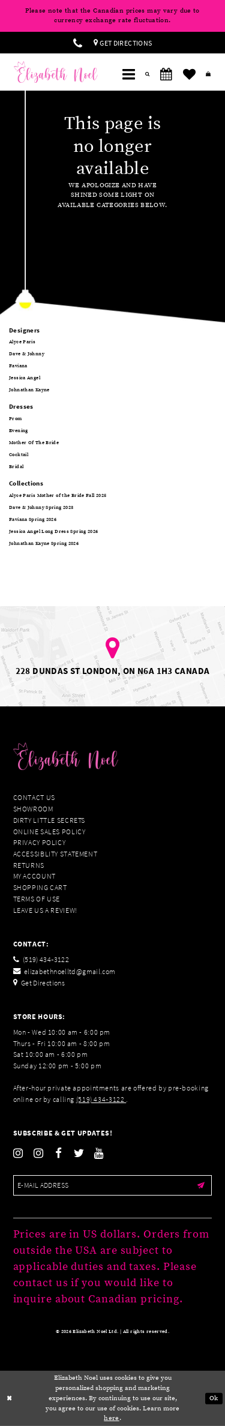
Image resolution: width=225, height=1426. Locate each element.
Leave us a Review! (45, 910)
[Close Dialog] (9, 1398)
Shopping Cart (40, 887)
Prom (15, 419)
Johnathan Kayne (29, 390)
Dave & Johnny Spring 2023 (41, 508)
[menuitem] (77, 42)
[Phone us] (77, 42)
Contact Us (34, 797)
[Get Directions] (123, 42)
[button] (128, 74)
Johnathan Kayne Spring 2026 (44, 544)
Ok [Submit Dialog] (213, 1398)
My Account (34, 875)
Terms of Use (37, 898)
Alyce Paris (22, 342)
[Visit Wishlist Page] (189, 74)
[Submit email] (201, 1185)
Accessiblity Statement (55, 853)
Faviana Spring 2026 (32, 520)
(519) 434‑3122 (101, 1099)
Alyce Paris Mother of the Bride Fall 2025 (57, 496)
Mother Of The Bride (34, 443)
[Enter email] (112, 1185)
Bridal (16, 467)
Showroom (33, 808)
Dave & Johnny (26, 354)
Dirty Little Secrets (49, 820)
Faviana (18, 366)
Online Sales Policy (49, 831)
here (111, 1418)
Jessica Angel (24, 378)
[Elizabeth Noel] (56, 72)
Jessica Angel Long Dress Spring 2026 (53, 532)
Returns (28, 865)
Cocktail (18, 455)
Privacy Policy (39, 842)
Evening (18, 431)
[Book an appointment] (166, 74)
